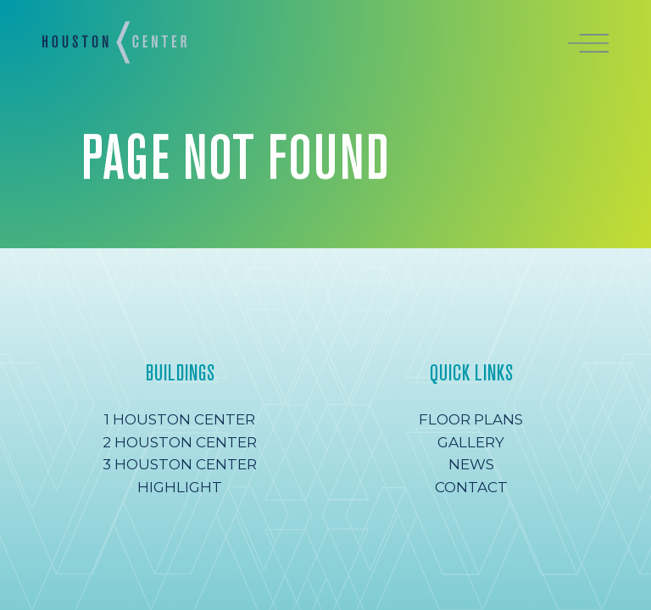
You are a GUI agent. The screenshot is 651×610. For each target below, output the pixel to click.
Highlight (179, 487)
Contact (471, 487)
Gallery (470, 442)
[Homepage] (114, 42)
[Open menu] (588, 42)
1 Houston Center (179, 419)
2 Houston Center (180, 442)
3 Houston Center (180, 464)
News (471, 464)
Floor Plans (471, 419)
